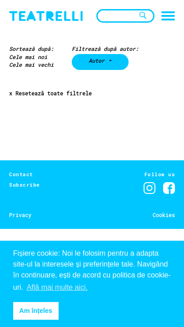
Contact (21, 174)
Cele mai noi (28, 56)
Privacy (20, 215)
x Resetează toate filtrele (50, 93)
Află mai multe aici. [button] (57, 287)
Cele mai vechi (31, 64)
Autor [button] (98, 60)
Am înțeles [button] (35, 310)
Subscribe (24, 185)
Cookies (164, 215)
